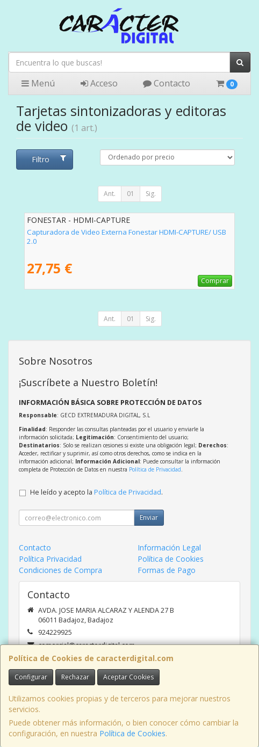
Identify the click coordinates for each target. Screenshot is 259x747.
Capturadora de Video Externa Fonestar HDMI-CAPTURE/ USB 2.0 (126, 236)
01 (130, 193)
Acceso (99, 83)
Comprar (215, 280)
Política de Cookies (132, 733)
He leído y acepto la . (96, 492)
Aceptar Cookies (128, 676)
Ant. (110, 193)
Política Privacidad (50, 559)
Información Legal (169, 547)
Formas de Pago (167, 570)
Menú (38, 83)
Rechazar (75, 676)
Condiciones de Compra (60, 570)
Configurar (31, 676)
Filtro (49, 159)
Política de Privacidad (155, 469)
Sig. (151, 193)
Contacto (166, 83)
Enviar (149, 517)
